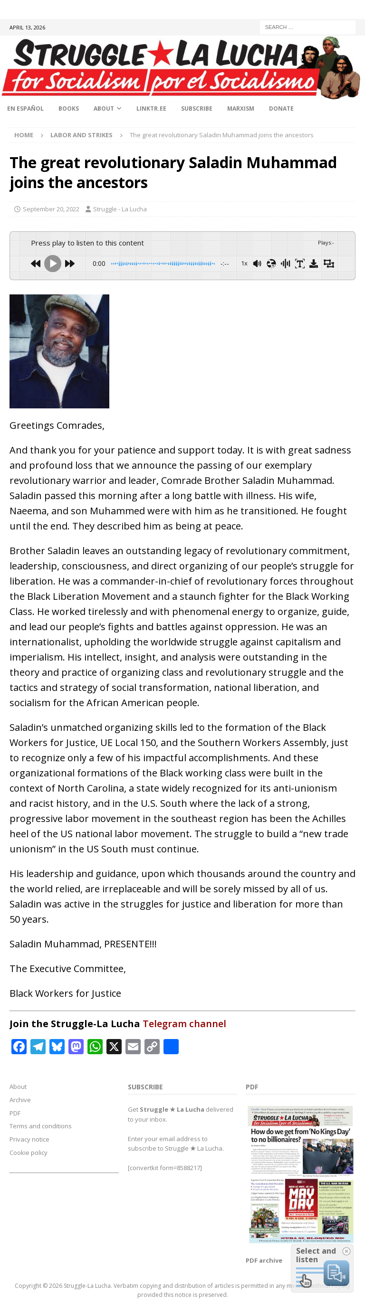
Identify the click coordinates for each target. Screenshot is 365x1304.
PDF (15, 1113)
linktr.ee (151, 108)
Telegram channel (184, 1023)
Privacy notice (29, 1139)
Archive (20, 1100)
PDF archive (264, 1260)
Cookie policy (29, 1152)
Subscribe (196, 108)
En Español (25, 108)
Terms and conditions (41, 1126)
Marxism (240, 108)
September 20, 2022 (51, 209)
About (104, 108)
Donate (281, 108)
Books (68, 108)
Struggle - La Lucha (120, 209)
